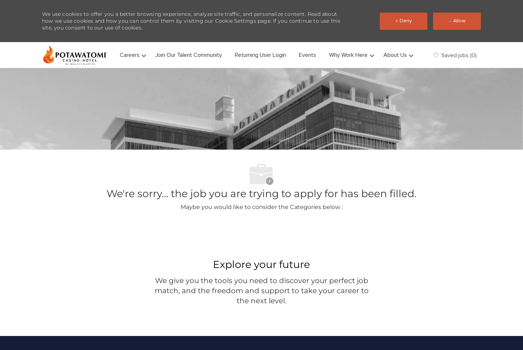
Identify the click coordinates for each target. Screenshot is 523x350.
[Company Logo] (75, 55)
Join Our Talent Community (188, 55)
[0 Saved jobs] (455, 55)
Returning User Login (260, 55)
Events (307, 55)
